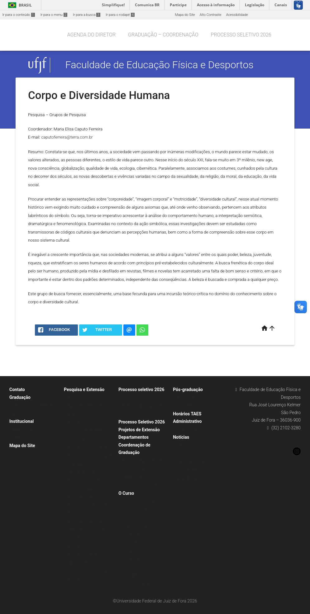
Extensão (74, 398)
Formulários (21, 414)
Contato (17, 389)
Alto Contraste (211, 15)
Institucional (21, 421)
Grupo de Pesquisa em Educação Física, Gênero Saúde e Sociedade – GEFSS (89, 480)
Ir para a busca (86, 15)
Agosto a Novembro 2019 (196, 462)
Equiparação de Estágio (140, 526)
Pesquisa (74, 422)
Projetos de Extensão (139, 429)
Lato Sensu (184, 398)
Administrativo (187, 421)
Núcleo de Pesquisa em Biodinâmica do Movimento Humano (88, 505)
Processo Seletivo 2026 (141, 421)
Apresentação (23, 429)
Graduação (20, 397)
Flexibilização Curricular (140, 485)
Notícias (181, 437)
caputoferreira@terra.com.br (67, 137)
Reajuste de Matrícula (138, 477)
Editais (17, 438)
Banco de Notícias (190, 445)
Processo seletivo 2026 (241, 35)
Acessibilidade (237, 15)
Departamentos (133, 437)
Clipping (182, 453)
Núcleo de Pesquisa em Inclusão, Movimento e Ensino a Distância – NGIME (90, 529)
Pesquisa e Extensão (84, 389)
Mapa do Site (185, 15)
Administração (187, 429)
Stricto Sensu (186, 406)
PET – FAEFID (132, 576)
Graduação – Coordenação (163, 35)
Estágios (128, 551)
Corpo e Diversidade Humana (89, 431)
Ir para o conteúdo (18, 15)
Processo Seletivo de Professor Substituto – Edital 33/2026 (144, 406)
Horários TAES (187, 413)
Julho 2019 (184, 486)
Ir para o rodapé (120, 15)
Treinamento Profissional (141, 584)
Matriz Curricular (134, 469)
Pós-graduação (188, 389)
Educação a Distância (138, 501)
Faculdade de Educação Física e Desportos (159, 65)
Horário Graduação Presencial (145, 461)
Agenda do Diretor (91, 35)
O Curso (126, 493)
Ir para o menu (54, 15)
